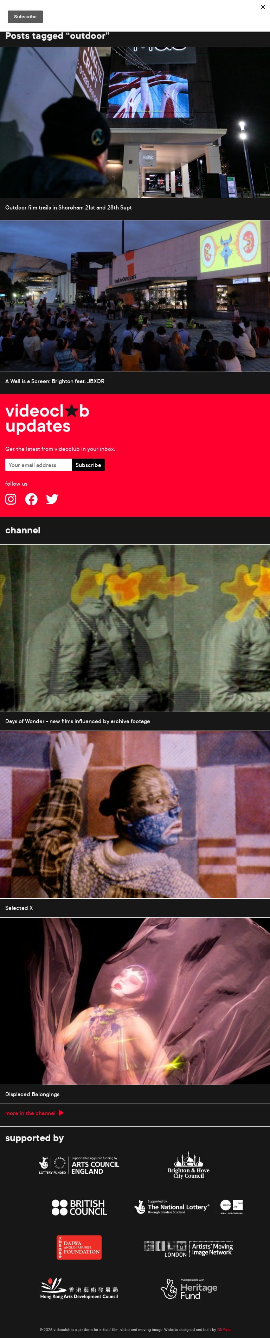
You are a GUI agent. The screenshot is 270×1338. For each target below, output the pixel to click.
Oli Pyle (224, 1329)
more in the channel (34, 1113)
